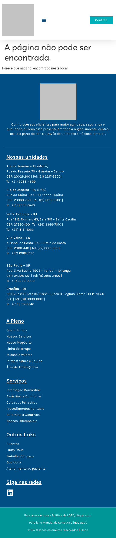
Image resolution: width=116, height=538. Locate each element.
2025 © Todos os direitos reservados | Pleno (58, 530)
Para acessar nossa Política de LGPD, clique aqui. (58, 515)
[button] (43, 20)
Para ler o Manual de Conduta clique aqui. (58, 522)
